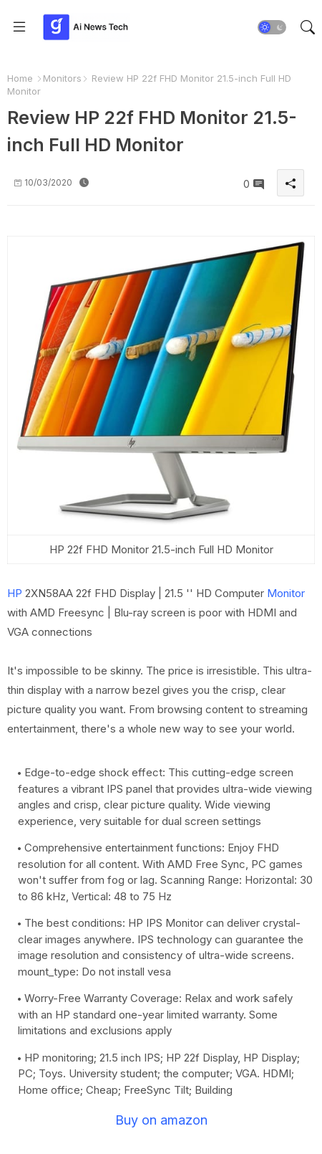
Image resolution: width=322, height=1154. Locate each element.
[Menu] (19, 27)
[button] (272, 27)
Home (20, 78)
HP (14, 593)
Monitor (286, 593)
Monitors (62, 78)
